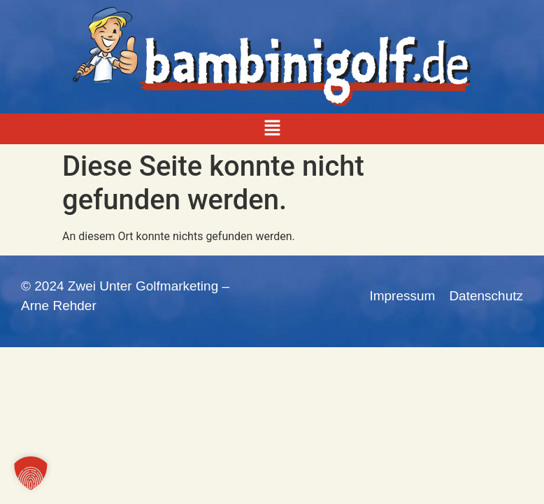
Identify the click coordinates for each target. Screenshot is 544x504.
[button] (272, 128)
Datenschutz (486, 295)
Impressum (402, 295)
